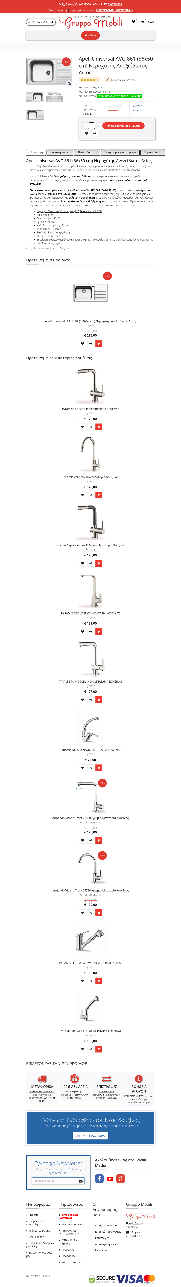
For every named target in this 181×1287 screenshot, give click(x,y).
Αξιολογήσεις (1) (87, 152)
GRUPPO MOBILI (34, 1276)
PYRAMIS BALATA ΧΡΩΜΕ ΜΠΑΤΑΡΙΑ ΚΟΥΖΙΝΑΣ (91, 1031)
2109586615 (115, 4)
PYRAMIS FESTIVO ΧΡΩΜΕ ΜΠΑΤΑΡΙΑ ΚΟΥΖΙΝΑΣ (90, 963)
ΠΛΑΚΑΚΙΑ (68, 1249)
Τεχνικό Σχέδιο (152, 152)
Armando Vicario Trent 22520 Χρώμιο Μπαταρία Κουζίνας (90, 818)
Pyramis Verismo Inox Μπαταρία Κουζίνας (90, 477)
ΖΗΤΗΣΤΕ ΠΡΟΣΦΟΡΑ (90, 1136)
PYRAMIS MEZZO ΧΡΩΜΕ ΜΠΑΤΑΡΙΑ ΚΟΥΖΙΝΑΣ (90, 750)
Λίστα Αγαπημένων (106, 1244)
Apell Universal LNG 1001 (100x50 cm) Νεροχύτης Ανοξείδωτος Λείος (90, 321)
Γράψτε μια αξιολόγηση (120, 79)
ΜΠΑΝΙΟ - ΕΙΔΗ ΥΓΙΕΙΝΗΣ (69, 1241)
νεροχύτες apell (62, 248)
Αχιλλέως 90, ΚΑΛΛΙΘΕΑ (134, 1225)
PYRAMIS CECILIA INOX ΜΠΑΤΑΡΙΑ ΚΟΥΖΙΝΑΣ (90, 613)
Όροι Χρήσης (36, 1236)
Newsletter (101, 1250)
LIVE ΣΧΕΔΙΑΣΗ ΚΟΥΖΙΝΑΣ (69, 1216)
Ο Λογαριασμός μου (106, 1225)
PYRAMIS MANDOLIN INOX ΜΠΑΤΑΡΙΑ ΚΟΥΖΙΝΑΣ (90, 682)
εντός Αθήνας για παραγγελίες (42, 1096)
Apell (101, 87)
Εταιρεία (34, 1215)
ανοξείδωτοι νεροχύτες (39, 248)
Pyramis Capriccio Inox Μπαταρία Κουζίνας (90, 409)
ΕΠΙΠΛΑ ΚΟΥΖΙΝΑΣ (72, 1224)
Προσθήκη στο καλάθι (123, 126)
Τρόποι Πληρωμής (39, 1230)
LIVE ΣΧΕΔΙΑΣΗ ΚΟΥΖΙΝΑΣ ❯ (114, 10)
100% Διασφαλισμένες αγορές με (74, 1094)
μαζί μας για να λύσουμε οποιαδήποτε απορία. (138, 1099)
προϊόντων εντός (106, 1094)
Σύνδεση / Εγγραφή (57, 10)
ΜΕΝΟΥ (90, 35)
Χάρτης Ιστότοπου (72, 1262)
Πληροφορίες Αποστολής (35, 1222)
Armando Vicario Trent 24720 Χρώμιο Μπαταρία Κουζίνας (90, 890)
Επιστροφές (102, 1238)
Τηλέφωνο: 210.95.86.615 (134, 1234)
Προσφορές (68, 1256)
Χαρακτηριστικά (60, 152)
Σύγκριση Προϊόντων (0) (81, 10)
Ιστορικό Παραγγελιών (108, 1231)
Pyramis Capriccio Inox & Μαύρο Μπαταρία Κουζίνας (90, 545)
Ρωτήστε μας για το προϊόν (120, 152)
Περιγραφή (36, 152)
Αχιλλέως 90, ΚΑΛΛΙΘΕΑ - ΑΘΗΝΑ (82, 4)
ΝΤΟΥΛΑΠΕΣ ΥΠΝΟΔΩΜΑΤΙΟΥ (69, 1232)
